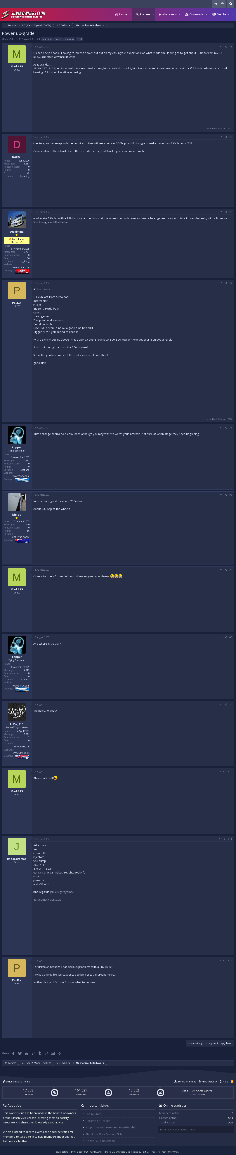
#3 (230, 212)
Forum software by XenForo (82, 1151)
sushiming (17, 231)
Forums (145, 14)
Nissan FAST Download (100, 1141)
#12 (230, 960)
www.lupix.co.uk (21, 752)
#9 (230, 704)
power (58, 39)
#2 (230, 137)
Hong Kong (24, 261)
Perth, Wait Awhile (20, 536)
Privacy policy (209, 1081)
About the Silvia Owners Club (104, 1134)
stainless (69, 39)
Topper (17, 447)
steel (79, 39)
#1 (230, 46)
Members (223, 14)
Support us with (111, 1127)
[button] (130, 14)
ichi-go (16, 514)
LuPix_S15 (16, 724)
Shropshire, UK (22, 746)
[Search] (230, 4)
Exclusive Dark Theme (16, 1081)
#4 (230, 283)
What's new (169, 14)
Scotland (25, 469)
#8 (230, 637)
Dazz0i (16, 157)
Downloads (196, 14)
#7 (230, 569)
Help (225, 1081)
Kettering (25, 176)
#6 (230, 494)
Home (123, 14)
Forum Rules (93, 1114)
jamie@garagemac (62, 892)
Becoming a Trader (98, 1121)
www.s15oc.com (21, 267)
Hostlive (146, 1151)
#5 (230, 427)
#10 (230, 771)
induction (47, 39)
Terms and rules (187, 1081)
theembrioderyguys (197, 1090)
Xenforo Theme (166, 1151)
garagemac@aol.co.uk (47, 899)
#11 (230, 839)
